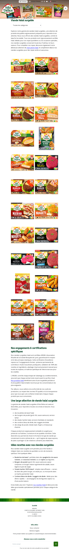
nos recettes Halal (39, 485)
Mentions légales (34, 531)
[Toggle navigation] (66, 8)
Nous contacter (34, 528)
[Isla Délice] (7, 8)
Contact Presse (34, 1)
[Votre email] (32, 544)
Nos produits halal (17, 380)
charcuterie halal (32, 48)
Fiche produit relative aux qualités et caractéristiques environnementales (34, 534)
